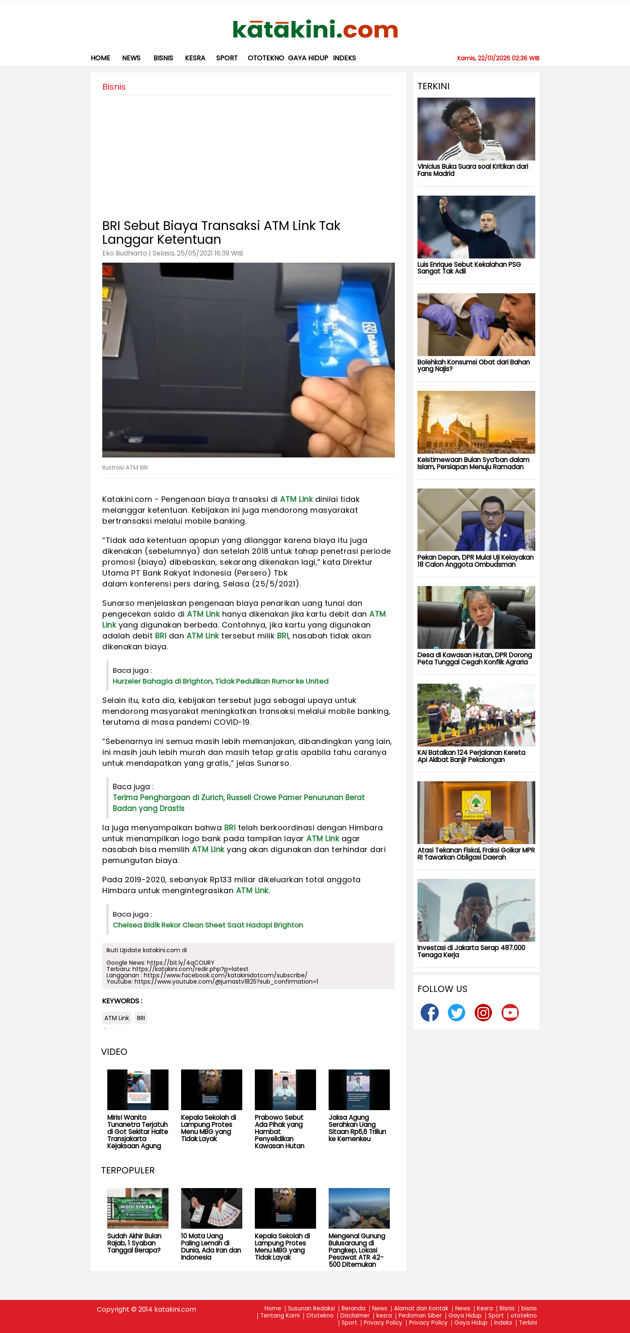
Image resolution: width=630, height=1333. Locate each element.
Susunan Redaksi (311, 1309)
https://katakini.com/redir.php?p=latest (190, 969)
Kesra (485, 1309)
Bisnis (507, 1309)
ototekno (266, 58)
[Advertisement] (248, 153)
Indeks (344, 58)
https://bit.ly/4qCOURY (181, 962)
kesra (195, 58)
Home (100, 58)
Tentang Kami (280, 1316)
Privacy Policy (383, 1323)
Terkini (528, 1323)
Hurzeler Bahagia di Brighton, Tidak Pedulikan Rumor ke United (221, 681)
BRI (161, 635)
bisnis (163, 58)
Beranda (354, 1309)
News (131, 58)
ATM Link (296, 499)
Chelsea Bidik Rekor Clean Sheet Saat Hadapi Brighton (208, 925)
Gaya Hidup (308, 58)
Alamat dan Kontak (421, 1309)
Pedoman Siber (420, 1316)
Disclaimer (355, 1316)
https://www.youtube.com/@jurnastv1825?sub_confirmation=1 (226, 981)
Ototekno (320, 1316)
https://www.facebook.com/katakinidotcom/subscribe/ (226, 975)
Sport (227, 58)
